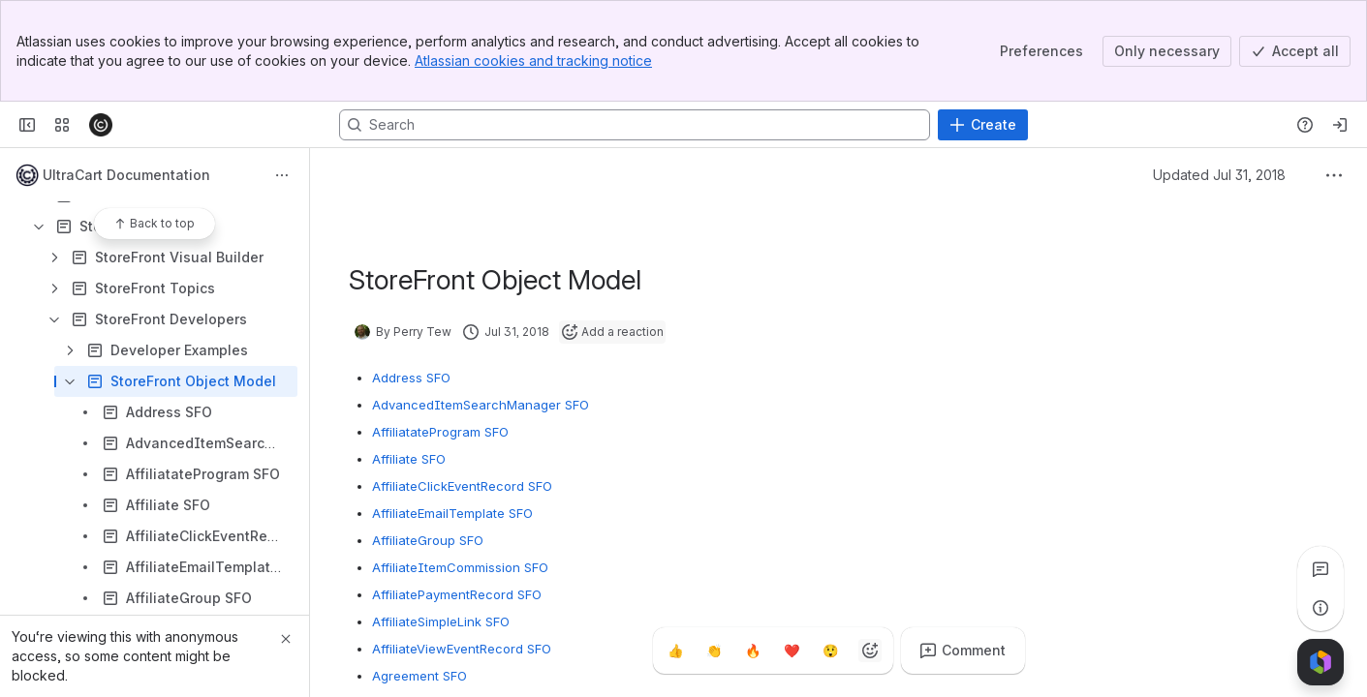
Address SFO (411, 377)
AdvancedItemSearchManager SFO (480, 404)
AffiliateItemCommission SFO (460, 567)
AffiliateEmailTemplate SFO (452, 513)
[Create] (983, 124)
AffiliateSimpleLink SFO (441, 621)
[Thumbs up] (676, 650)
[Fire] (753, 650)
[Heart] (792, 650)
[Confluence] (100, 124)
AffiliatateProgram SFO (440, 431)
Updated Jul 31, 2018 (1219, 175)
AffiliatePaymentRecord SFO (457, 594)
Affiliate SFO (409, 459)
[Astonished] (831, 650)
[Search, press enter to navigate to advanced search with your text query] (634, 124)
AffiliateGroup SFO (427, 540)
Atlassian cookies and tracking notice (533, 60)
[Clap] (714, 650)
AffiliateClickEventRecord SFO (462, 486)
